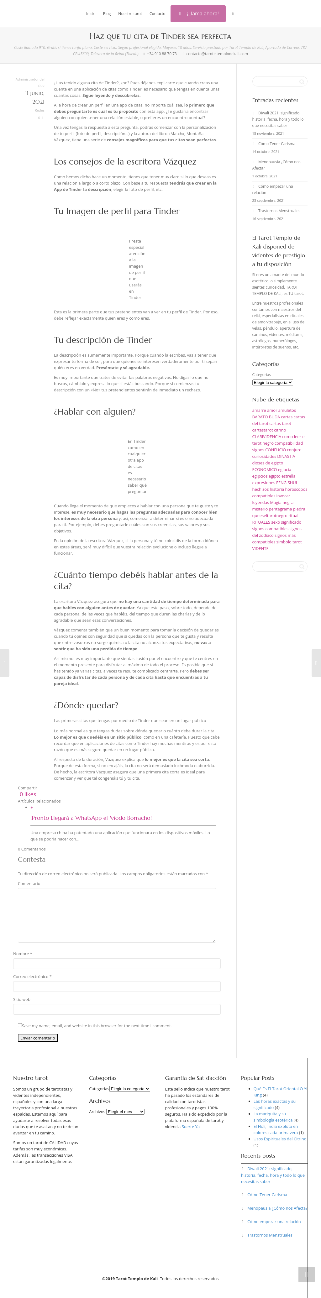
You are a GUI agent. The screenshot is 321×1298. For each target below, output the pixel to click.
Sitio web (21, 999)
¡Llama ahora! (198, 13)
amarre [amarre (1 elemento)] (259, 410)
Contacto (157, 13)
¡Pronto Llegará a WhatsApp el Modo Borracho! (91, 817)
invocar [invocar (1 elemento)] (283, 496)
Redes (40, 110)
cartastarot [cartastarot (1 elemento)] (262, 430)
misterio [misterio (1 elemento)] (260, 509)
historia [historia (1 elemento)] (277, 489)
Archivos (97, 1111)
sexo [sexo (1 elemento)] (275, 522)
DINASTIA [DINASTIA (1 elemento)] (286, 456)
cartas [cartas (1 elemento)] (286, 417)
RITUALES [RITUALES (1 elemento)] (261, 522)
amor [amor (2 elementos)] (272, 410)
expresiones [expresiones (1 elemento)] (263, 482)
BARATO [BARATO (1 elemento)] (260, 417)
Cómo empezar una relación (274, 1221)
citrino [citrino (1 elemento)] (280, 430)
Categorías (261, 374)
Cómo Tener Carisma (276, 143)
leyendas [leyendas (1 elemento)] (260, 502)
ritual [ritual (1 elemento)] (293, 515)
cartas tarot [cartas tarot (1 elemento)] (280, 423)
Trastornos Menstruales (279, 210)
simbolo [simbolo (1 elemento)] (284, 542)
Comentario (29, 883)
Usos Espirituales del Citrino (280, 1139)
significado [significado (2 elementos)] (291, 522)
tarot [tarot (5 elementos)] (297, 542)
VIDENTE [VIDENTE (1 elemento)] (260, 548)
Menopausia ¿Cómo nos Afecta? (277, 1208)
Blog (107, 13)
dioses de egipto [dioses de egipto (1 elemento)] (267, 463)
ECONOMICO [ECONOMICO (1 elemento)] (264, 469)
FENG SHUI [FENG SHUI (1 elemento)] (286, 482)
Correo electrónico (30, 976)
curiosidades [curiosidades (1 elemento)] (264, 456)
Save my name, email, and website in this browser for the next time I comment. (97, 1025)
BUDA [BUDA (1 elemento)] (274, 417)
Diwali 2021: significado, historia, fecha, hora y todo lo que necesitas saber (278, 119)
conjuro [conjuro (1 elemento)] (294, 450)
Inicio (91, 13)
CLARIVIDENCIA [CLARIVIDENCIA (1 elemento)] (267, 436)
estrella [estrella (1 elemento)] (289, 476)
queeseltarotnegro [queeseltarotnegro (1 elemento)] (269, 515)
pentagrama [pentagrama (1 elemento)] (280, 509)
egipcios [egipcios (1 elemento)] (260, 476)
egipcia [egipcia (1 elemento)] (284, 469)
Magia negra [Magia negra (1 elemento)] (281, 502)
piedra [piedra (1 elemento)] (299, 509)
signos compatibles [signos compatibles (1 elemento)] (270, 528)
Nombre (21, 953)
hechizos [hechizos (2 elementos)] (260, 489)
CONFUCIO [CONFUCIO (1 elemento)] (275, 450)
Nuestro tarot (130, 13)
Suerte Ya (191, 1126)
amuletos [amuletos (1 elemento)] (287, 410)
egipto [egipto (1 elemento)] (275, 476)
